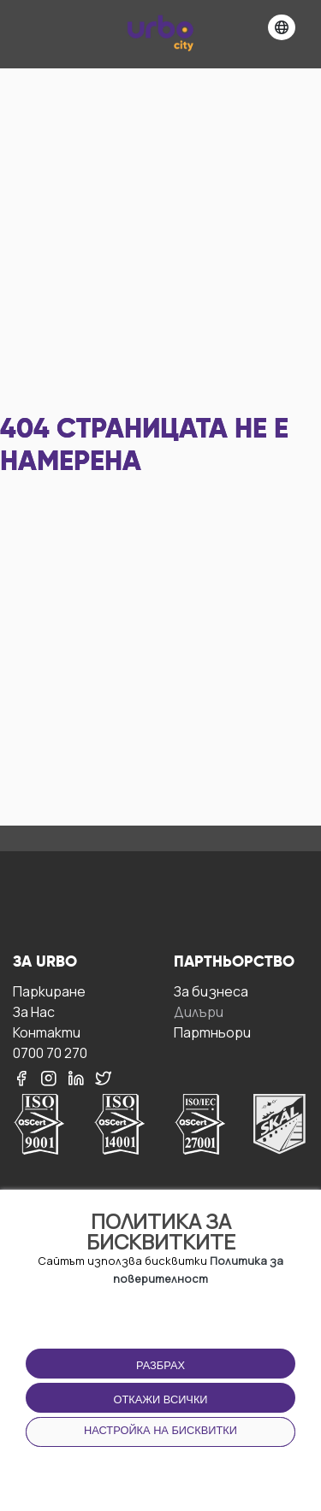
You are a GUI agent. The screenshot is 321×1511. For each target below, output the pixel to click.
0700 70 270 (50, 1052)
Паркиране (49, 991)
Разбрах (160, 1365)
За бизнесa (211, 991)
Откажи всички (160, 1399)
